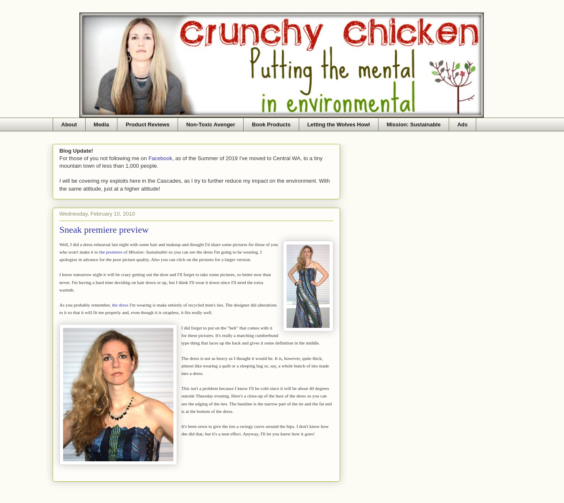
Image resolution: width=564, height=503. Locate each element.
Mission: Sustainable (413, 124)
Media (101, 124)
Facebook (160, 158)
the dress (120, 304)
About (69, 124)
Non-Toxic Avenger (210, 124)
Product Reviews (148, 124)
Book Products (271, 124)
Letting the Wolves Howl (338, 124)
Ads (462, 124)
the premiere (111, 251)
